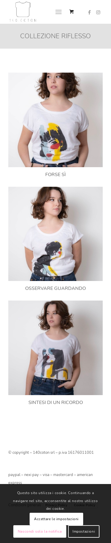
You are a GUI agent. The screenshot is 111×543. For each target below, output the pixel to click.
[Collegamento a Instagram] (98, 12)
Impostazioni (84, 531)
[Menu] (58, 12)
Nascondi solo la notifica (40, 531)
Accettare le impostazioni (56, 519)
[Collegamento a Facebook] (89, 12)
